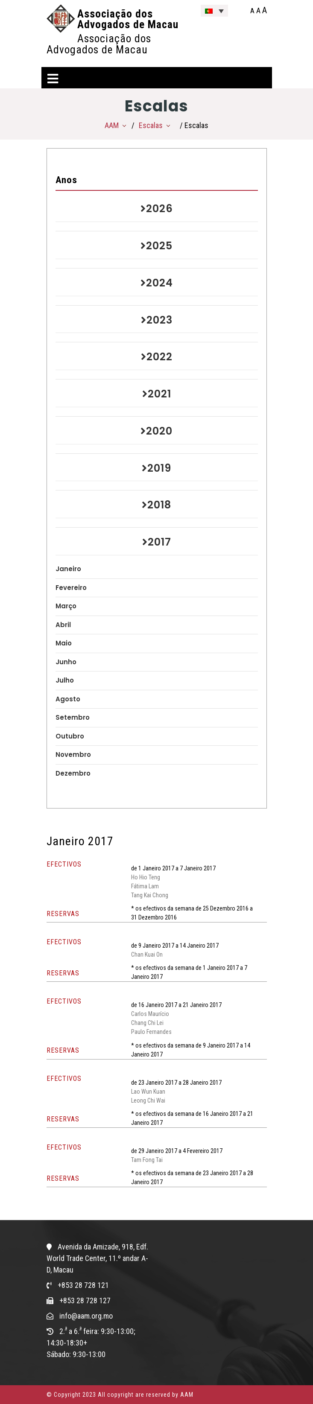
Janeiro (68, 568)
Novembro (73, 754)
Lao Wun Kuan (148, 1091)
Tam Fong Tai (147, 1159)
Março (66, 605)
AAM (112, 125)
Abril (63, 624)
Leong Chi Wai (148, 1100)
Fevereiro (71, 587)
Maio (64, 643)
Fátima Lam (145, 886)
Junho (66, 661)
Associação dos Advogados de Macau (127, 19)
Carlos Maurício (150, 1013)
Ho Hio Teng (145, 877)
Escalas (151, 125)
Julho (65, 680)
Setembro (73, 717)
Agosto (68, 699)
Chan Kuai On (147, 954)
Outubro (70, 736)
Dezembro (73, 773)
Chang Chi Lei (147, 1022)
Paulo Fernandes (151, 1031)
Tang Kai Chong (149, 895)
